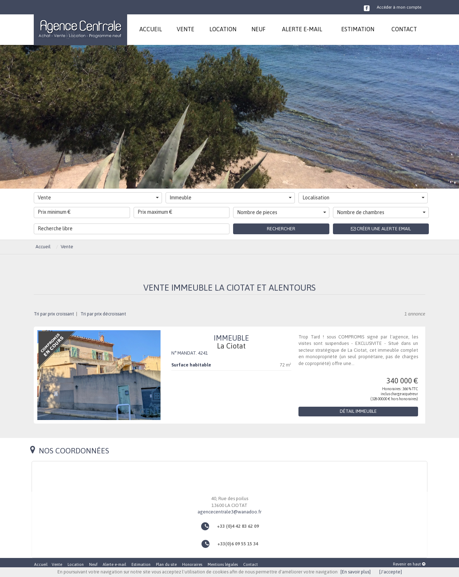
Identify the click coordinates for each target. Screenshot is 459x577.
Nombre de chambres (381, 212)
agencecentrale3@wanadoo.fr (229, 511)
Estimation (140, 564)
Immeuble (231, 197)
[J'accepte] (390, 571)
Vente (98, 197)
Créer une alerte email (381, 228)
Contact (250, 564)
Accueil (40, 564)
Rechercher (281, 228)
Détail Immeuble (358, 411)
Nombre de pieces (281, 212)
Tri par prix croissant (54, 314)
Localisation (363, 197)
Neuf (93, 564)
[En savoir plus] (355, 571)
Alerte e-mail (114, 564)
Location (76, 564)
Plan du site (166, 564)
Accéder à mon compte (399, 7)
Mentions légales (223, 564)
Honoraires (192, 564)
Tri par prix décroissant (102, 314)
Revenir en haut (409, 564)
